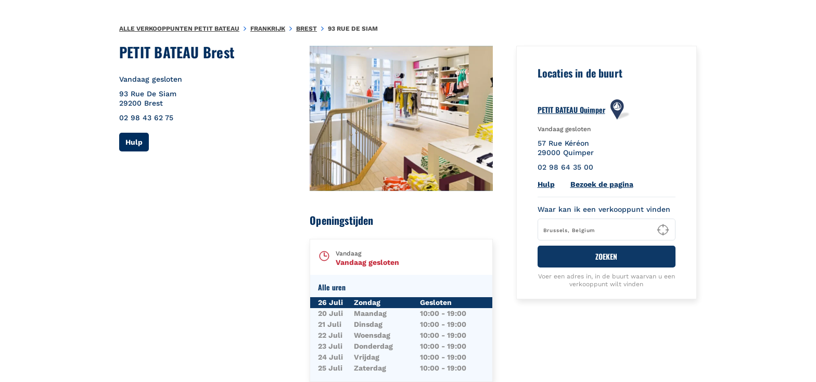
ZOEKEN (606, 256)
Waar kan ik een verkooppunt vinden (604, 209)
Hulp (137, 141)
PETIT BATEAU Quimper (571, 109)
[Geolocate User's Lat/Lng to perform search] (663, 230)
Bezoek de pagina (601, 184)
